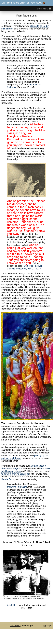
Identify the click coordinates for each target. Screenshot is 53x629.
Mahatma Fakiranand (17, 487)
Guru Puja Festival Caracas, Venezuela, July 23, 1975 (24, 267)
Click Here (12, 605)
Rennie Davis (7, 479)
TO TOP (47, 626)
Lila (3, 20)
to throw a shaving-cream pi (15, 474)
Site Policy (15, 625)
